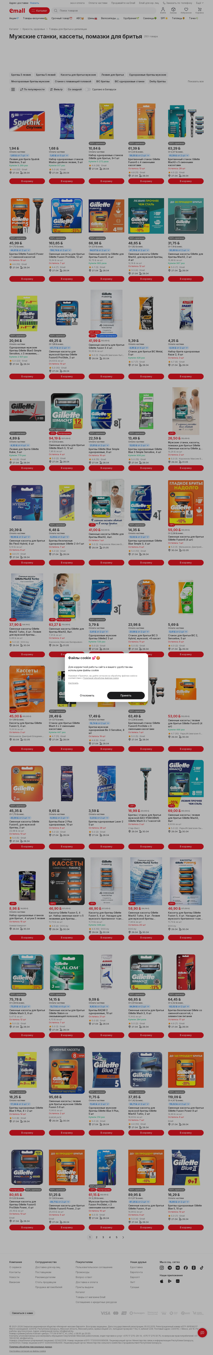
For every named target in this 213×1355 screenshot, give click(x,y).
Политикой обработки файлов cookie (101, 678)
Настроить (73, 683)
